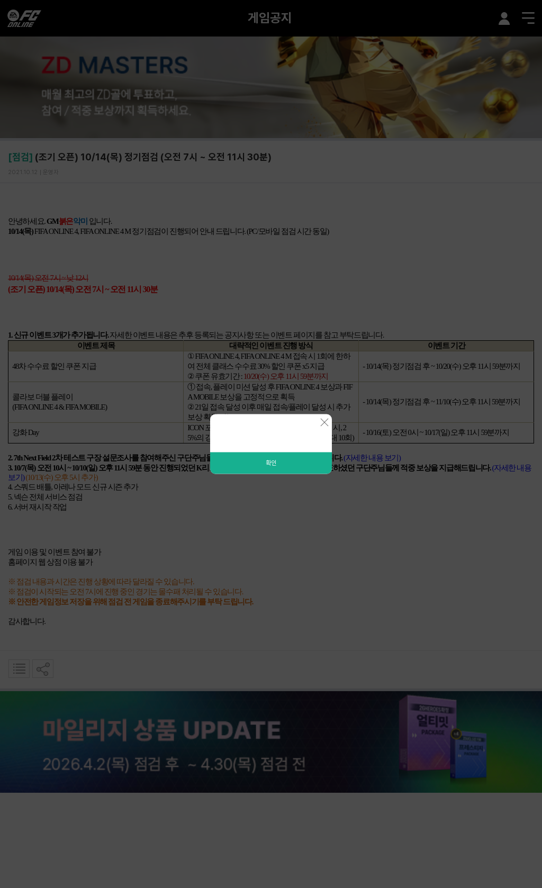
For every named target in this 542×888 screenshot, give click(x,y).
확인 (271, 463)
